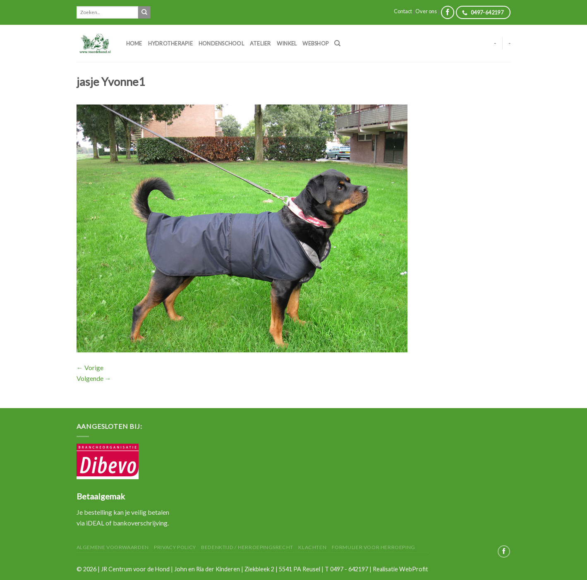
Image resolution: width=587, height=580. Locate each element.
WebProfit (413, 569)
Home (134, 43)
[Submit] (144, 12)
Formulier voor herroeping (373, 547)
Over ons (426, 11)
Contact (403, 11)
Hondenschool (221, 43)
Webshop (315, 43)
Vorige (90, 367)
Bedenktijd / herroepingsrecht (247, 547)
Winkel (287, 43)
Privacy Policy (175, 547)
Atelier (260, 43)
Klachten (312, 547)
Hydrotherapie (170, 43)
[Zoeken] (337, 43)
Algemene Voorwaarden (113, 547)
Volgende (94, 378)
